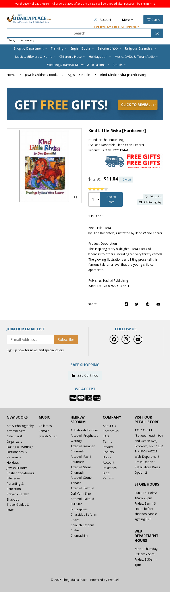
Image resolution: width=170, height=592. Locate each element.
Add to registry (150, 202)
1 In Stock (95, 216)
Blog (106, 473)
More (127, 19)
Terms (107, 441)
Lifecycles (14, 478)
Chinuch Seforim (82, 525)
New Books (17, 417)
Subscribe (66, 339)
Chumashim (79, 535)
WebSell (113, 580)
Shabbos (13, 499)
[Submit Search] (157, 33)
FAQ (106, 436)
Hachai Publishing (111, 140)
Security (108, 452)
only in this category (20, 40)
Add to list (153, 196)
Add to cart (111, 199)
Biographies (79, 509)
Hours (107, 457)
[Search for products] (79, 33)
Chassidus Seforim (84, 514)
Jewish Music (48, 436)
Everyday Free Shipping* (116, 27)
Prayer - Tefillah (18, 494)
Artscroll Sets (16, 431)
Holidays (13, 462)
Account (102, 19)
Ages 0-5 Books (79, 75)
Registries (110, 468)
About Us (109, 426)
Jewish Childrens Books (41, 75)
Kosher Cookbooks (20, 473)
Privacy (108, 447)
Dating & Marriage (20, 447)
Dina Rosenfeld (105, 145)
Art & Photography (20, 426)
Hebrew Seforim (78, 419)
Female (44, 431)
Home (11, 75)
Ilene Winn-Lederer (130, 145)
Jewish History (17, 468)
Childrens (45, 426)
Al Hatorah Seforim (84, 430)
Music (44, 417)
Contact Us (111, 431)
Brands (117, 65)
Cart (153, 19)
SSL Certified (85, 375)
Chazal (75, 520)
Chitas (75, 530)
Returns (108, 478)
